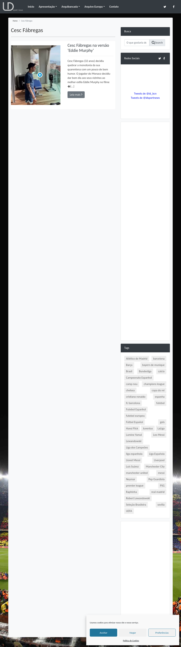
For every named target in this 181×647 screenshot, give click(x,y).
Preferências (162, 632)
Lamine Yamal (134, 434)
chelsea (130, 390)
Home (15, 21)
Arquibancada (70, 6)
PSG (162, 485)
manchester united (137, 473)
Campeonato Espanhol (139, 377)
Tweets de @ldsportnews (145, 97)
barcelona (159, 358)
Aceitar (103, 632)
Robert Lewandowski (138, 498)
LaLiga (161, 428)
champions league (154, 384)
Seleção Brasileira (136, 504)
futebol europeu (135, 415)
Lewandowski (133, 441)
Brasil (129, 371)
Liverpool (159, 460)
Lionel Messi (133, 460)
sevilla (161, 504)
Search (157, 42)
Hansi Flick (132, 428)
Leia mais (76, 94)
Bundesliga (145, 371)
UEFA (129, 511)
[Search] (136, 42)
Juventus (148, 428)
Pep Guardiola (156, 479)
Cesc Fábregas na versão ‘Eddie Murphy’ (88, 48)
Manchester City (155, 466)
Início (31, 6)
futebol (160, 403)
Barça (129, 365)
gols (162, 422)
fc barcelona (133, 403)
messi (161, 473)
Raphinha (131, 492)
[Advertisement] (145, 178)
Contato (114, 6)
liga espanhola (134, 453)
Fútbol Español (134, 422)
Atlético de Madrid (136, 358)
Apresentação (47, 6)
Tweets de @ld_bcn (145, 93)
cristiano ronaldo (135, 396)
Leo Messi (159, 434)
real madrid (158, 492)
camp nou (131, 384)
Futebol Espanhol (136, 409)
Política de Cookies (131, 640)
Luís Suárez (132, 466)
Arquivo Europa (93, 6)
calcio (161, 371)
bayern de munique (153, 365)
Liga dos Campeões (137, 447)
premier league (135, 485)
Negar (133, 632)
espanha (160, 396)
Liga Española (157, 453)
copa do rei (158, 390)
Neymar (130, 479)
